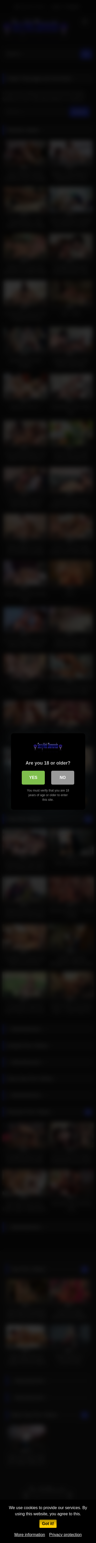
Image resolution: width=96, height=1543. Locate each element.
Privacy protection (65, 1534)
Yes (33, 777)
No (63, 777)
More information (29, 1534)
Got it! (48, 1523)
